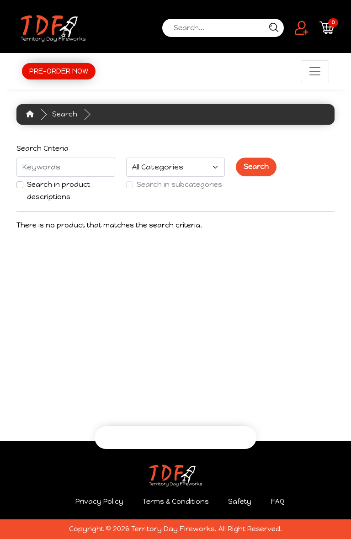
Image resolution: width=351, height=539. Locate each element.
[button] (301, 27)
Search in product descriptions (58, 190)
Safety (239, 501)
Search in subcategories (179, 184)
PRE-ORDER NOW (58, 71)
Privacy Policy (99, 501)
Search (64, 114)
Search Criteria (42, 148)
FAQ (278, 501)
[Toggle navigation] (315, 71)
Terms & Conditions (176, 501)
